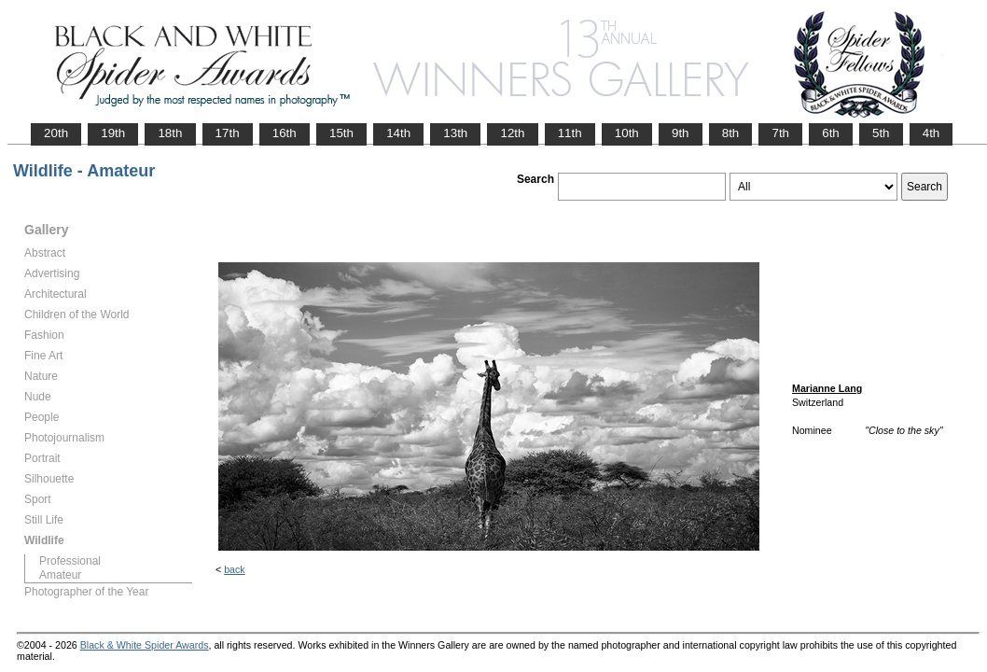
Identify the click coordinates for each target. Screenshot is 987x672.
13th (455, 133)
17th (227, 133)
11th (570, 133)
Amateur (60, 574)
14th (398, 133)
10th (627, 133)
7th (780, 133)
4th (931, 133)
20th (56, 133)
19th (112, 133)
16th (284, 133)
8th (731, 133)
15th (341, 133)
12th (512, 133)
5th (881, 133)
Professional (70, 560)
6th (831, 133)
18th (169, 133)
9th (680, 133)
